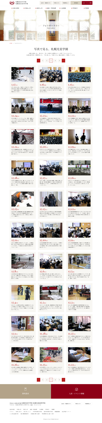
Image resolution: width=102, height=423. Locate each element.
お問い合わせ (19, 411)
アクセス (11, 411)
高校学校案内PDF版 (48, 411)
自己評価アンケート (66, 411)
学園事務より (66, 3)
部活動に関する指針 (35, 413)
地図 (31, 405)
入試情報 (63, 8)
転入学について (27, 411)
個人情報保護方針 (25, 413)
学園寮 (87, 8)
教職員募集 (57, 411)
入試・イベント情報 (87, 3)
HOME (11, 43)
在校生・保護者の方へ (46, 3)
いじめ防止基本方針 (14, 413)
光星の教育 (16, 8)
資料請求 (76, 3)
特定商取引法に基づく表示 (48, 413)
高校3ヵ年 (39, 8)
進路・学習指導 (51, 8)
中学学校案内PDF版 (37, 411)
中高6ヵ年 (28, 8)
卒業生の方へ (57, 3)
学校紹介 (75, 8)
